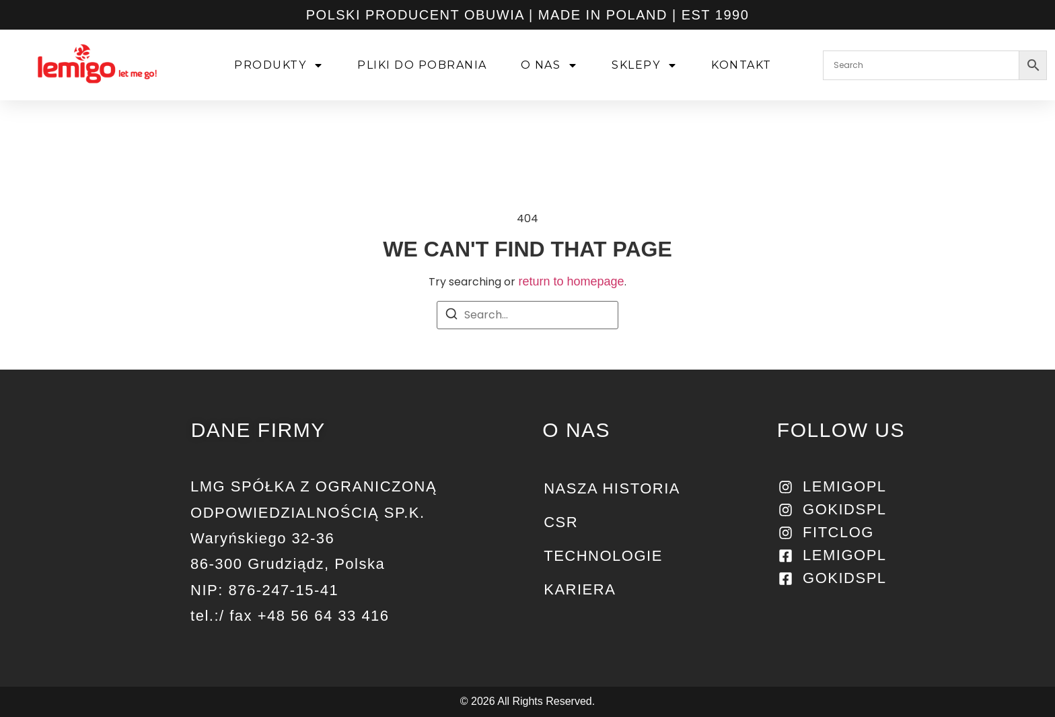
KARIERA (580, 589)
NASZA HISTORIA (612, 488)
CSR (561, 522)
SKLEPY (646, 65)
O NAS (550, 65)
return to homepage (571, 281)
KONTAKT (743, 65)
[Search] (451, 316)
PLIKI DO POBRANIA (423, 65)
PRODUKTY (280, 65)
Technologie (603, 555)
